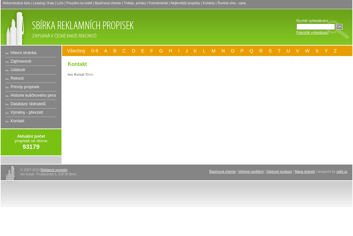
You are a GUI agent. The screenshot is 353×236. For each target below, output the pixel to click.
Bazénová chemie (108, 3)
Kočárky (209, 3)
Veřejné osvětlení (251, 171)
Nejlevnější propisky (185, 3)
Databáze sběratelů (28, 104)
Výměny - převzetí (27, 112)
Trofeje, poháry (135, 3)
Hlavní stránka (23, 52)
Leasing (39, 3)
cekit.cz (341, 171)
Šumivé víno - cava (232, 3)
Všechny (76, 50)
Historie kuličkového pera (33, 95)
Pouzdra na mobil (79, 3)
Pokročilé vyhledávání (312, 32)
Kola (50, 3)
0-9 (94, 50)
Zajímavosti (21, 61)
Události (18, 70)
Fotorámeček (158, 3)
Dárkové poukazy (279, 171)
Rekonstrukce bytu (16, 3)
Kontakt (17, 121)
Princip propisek (25, 87)
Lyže (60, 3)
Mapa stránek (305, 171)
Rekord (17, 78)
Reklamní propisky (54, 170)
